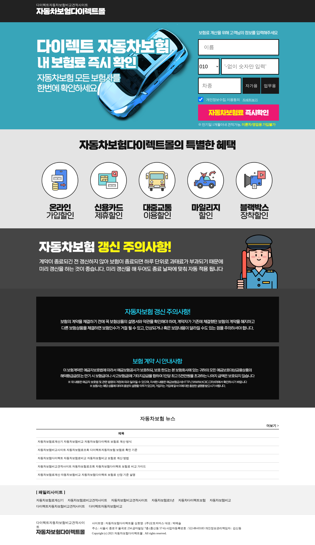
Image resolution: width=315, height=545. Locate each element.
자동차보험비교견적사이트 (129, 500)
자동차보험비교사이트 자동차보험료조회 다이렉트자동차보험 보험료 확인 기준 (87, 449)
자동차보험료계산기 (50, 500)
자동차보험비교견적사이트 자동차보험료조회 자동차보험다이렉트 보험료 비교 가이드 (91, 466)
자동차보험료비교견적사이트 (87, 500)
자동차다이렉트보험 (192, 500)
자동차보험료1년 (163, 500)
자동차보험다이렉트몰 (70, 11)
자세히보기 (250, 99)
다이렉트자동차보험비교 (105, 506)
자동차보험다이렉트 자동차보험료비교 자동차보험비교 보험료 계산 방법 (82, 458)
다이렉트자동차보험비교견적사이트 (60, 506)
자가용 (251, 85)
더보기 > (272, 425)
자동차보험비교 (220, 500)
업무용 (270, 85)
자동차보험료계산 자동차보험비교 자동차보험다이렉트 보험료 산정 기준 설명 (85, 474)
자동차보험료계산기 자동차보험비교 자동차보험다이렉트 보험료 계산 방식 (84, 441)
